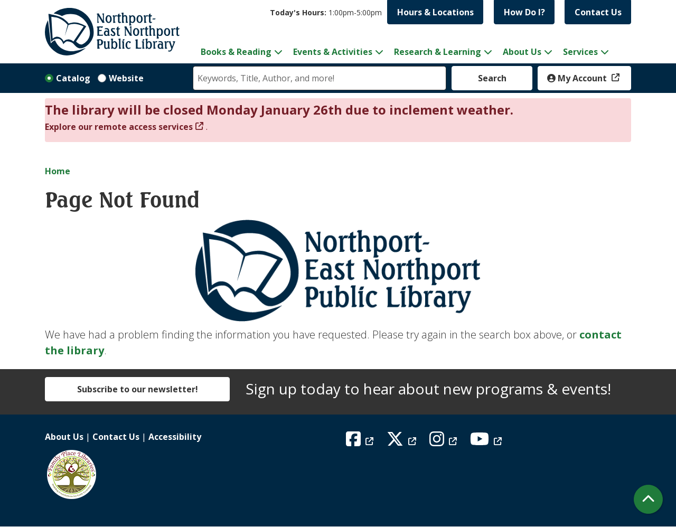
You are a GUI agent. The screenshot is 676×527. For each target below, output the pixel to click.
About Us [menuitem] (522, 52)
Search (492, 78)
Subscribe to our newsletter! (137, 389)
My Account (578, 78)
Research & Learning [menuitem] (437, 52)
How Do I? (524, 12)
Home (57, 171)
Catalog (73, 78)
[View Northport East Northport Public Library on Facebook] (361, 442)
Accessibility (174, 437)
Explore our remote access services (119, 127)
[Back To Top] (648, 499)
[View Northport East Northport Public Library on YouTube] (487, 442)
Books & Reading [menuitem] (236, 52)
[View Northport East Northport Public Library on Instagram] (444, 442)
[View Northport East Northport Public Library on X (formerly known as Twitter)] (403, 442)
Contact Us (598, 12)
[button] (326, 12)
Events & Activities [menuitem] (332, 52)
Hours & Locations (435, 12)
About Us (64, 437)
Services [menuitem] (580, 52)
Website (126, 78)
